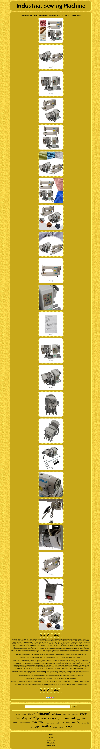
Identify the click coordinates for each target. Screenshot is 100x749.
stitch (68, 723)
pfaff (57, 723)
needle (15, 723)
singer (83, 713)
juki (73, 718)
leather (46, 726)
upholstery (56, 714)
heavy (68, 726)
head (66, 718)
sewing (34, 718)
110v (69, 714)
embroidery (25, 723)
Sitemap (51, 737)
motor (31, 713)
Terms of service (50, 745)
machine (38, 722)
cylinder (60, 719)
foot (18, 718)
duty (25, 718)
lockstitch (75, 714)
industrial (43, 713)
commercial (85, 723)
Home (50, 734)
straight (24, 714)
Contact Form (51, 740)
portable (55, 727)
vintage (61, 727)
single (47, 723)
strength (52, 718)
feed (62, 723)
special (43, 719)
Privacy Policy (51, 743)
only (31, 727)
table (64, 714)
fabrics (52, 723)
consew (17, 714)
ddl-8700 (37, 727)
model (78, 719)
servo (84, 718)
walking (76, 722)
